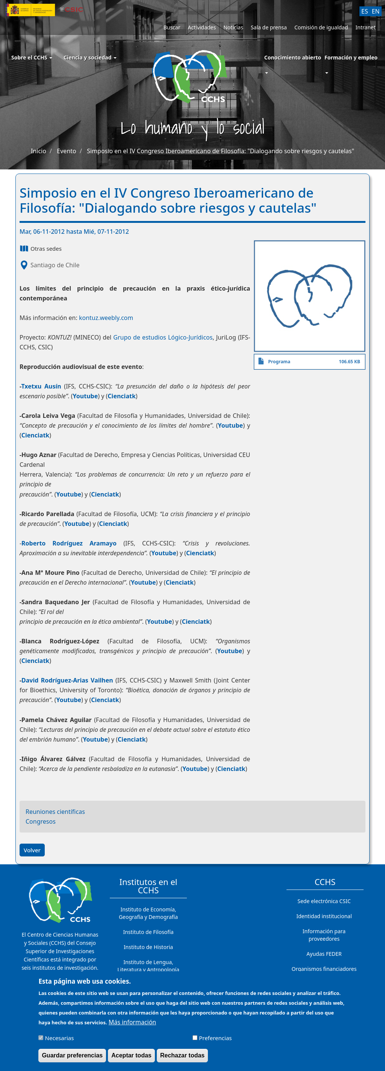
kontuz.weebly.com (106, 318)
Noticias (233, 27)
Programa (279, 361)
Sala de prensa (269, 27)
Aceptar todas (131, 1055)
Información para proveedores (324, 935)
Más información (132, 1022)
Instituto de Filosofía (148, 931)
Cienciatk (122, 396)
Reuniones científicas (55, 811)
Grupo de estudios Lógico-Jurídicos (162, 337)
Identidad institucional (324, 916)
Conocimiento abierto (292, 57)
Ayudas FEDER (323, 953)
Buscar (172, 27)
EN (376, 11)
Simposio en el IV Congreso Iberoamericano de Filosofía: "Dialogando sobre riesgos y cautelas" (220, 151)
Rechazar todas (182, 1055)
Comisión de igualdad (321, 27)
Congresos (41, 821)
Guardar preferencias (72, 1055)
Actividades (202, 27)
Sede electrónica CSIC (323, 901)
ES (364, 11)
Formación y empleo (350, 57)
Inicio (38, 151)
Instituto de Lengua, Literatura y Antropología (148, 965)
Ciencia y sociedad (90, 57)
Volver (32, 850)
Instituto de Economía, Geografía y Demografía (148, 913)
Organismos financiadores (324, 968)
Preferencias (215, 1038)
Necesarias (59, 1038)
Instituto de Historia (148, 947)
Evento (66, 151)
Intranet (366, 27)
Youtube (85, 396)
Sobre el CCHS (31, 57)
